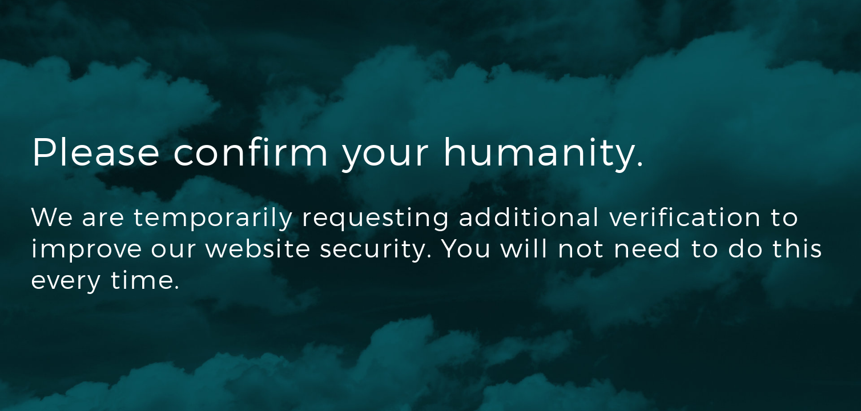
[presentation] (117, 346)
